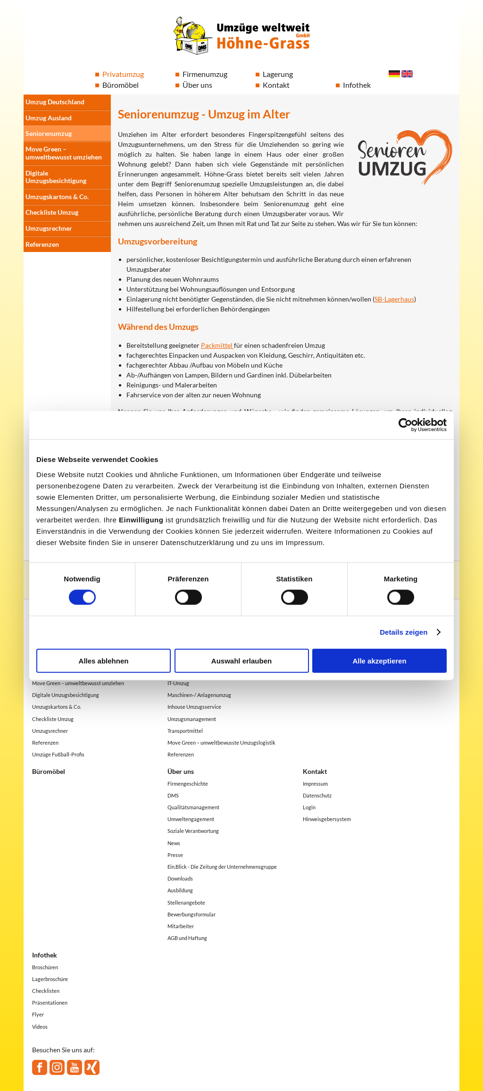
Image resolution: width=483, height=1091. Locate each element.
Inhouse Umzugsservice (194, 707)
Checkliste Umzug (51, 212)
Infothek (357, 84)
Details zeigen (403, 632)
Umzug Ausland (48, 118)
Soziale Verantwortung (193, 831)
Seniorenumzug (48, 133)
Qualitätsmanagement (193, 807)
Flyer (38, 1014)
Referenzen (42, 244)
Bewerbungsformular (191, 914)
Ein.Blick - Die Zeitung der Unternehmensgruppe (222, 867)
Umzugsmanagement (191, 719)
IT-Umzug (178, 683)
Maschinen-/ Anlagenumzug (199, 695)
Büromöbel (120, 84)
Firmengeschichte (187, 783)
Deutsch (394, 73)
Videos (40, 1027)
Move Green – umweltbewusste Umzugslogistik (221, 742)
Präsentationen (49, 1002)
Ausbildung (180, 890)
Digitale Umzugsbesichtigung (55, 177)
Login (309, 807)
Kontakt (276, 84)
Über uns (197, 84)
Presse (175, 855)
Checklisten (45, 991)
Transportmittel (185, 731)
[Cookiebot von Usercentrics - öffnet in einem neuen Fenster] (405, 425)
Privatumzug (123, 73)
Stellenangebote (186, 902)
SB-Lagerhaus (394, 299)
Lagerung (278, 73)
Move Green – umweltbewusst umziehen (63, 153)
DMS (173, 795)
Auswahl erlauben (241, 660)
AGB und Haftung (187, 938)
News (173, 843)
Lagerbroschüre (50, 979)
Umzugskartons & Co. (57, 197)
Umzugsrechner (48, 228)
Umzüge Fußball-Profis (58, 754)
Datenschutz (317, 795)
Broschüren (45, 967)
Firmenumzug (205, 73)
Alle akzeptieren (379, 660)
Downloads (180, 878)
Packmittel (217, 345)
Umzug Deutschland (54, 102)
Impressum (315, 783)
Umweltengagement (190, 819)
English (407, 73)
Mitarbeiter (180, 926)
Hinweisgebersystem (327, 819)
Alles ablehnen (104, 660)
